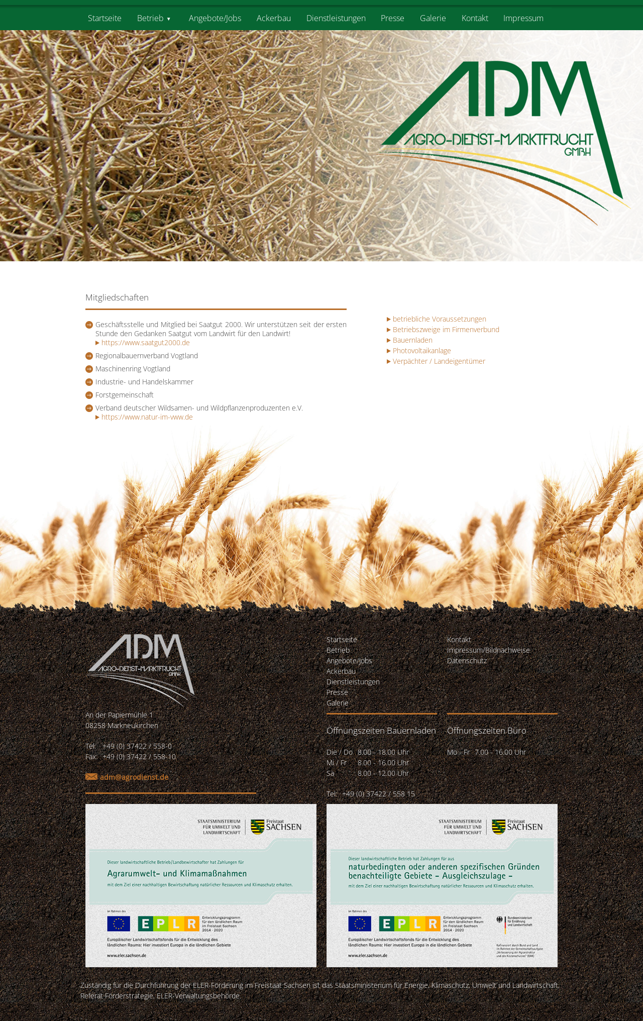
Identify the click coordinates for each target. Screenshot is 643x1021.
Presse (392, 18)
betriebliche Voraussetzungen (439, 319)
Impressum (523, 18)
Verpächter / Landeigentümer (439, 361)
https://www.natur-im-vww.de (144, 417)
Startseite (105, 18)
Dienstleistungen (336, 18)
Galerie (433, 18)
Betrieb (150, 18)
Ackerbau (274, 18)
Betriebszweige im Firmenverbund (446, 329)
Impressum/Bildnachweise (488, 650)
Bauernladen (413, 340)
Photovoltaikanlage (422, 350)
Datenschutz (467, 660)
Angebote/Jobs (215, 18)
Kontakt (475, 18)
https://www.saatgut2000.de (142, 342)
